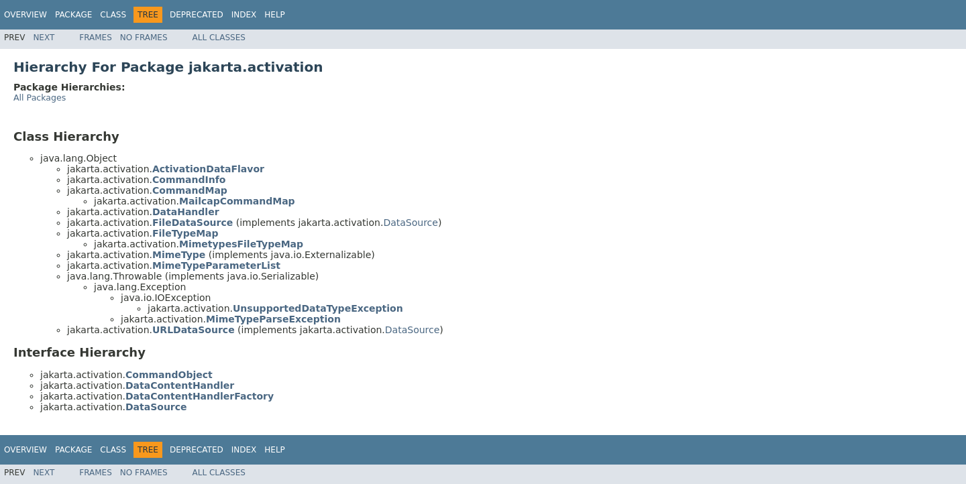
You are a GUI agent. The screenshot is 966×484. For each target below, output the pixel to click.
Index (244, 14)
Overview (25, 14)
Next (43, 37)
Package (73, 14)
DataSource (410, 222)
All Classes (219, 37)
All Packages (39, 98)
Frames (95, 37)
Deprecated (196, 14)
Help (274, 14)
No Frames (144, 37)
